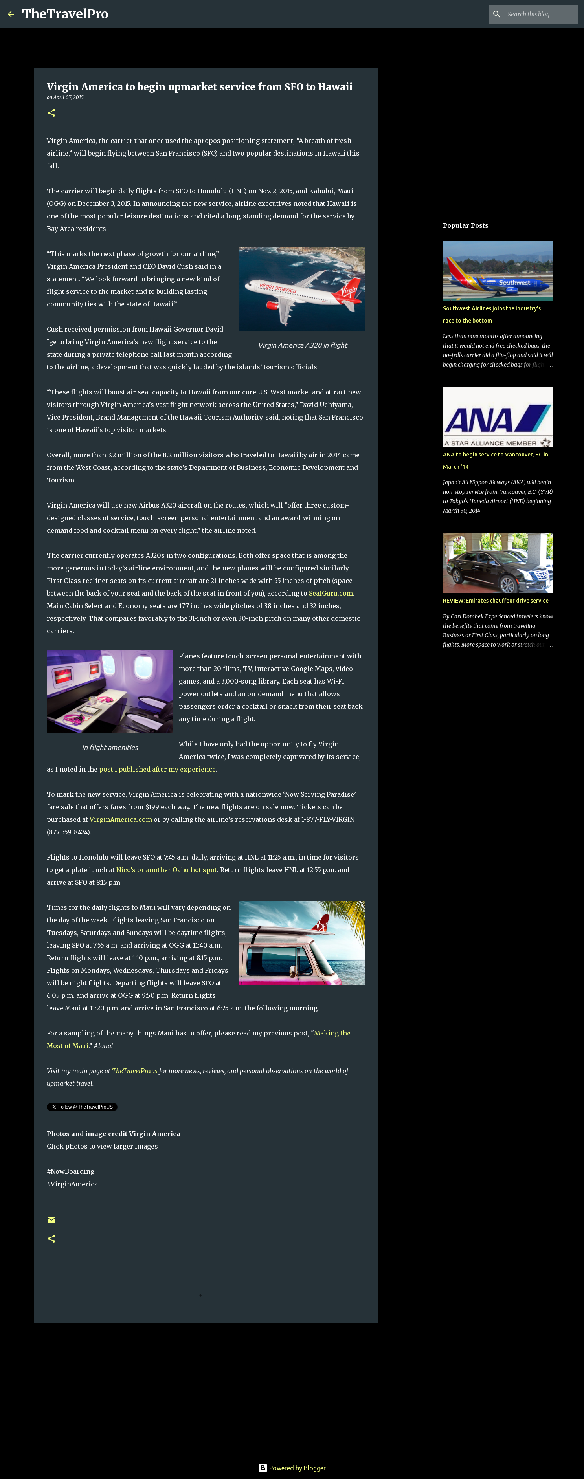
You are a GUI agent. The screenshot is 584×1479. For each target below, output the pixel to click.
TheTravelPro (65, 14)
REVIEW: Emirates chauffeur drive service (496, 600)
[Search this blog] (536, 14)
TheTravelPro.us (135, 1071)
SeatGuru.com (331, 593)
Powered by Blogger (292, 1468)
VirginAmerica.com (121, 819)
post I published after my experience (157, 769)
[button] (51, 113)
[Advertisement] (206, 1389)
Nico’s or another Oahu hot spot (166, 870)
